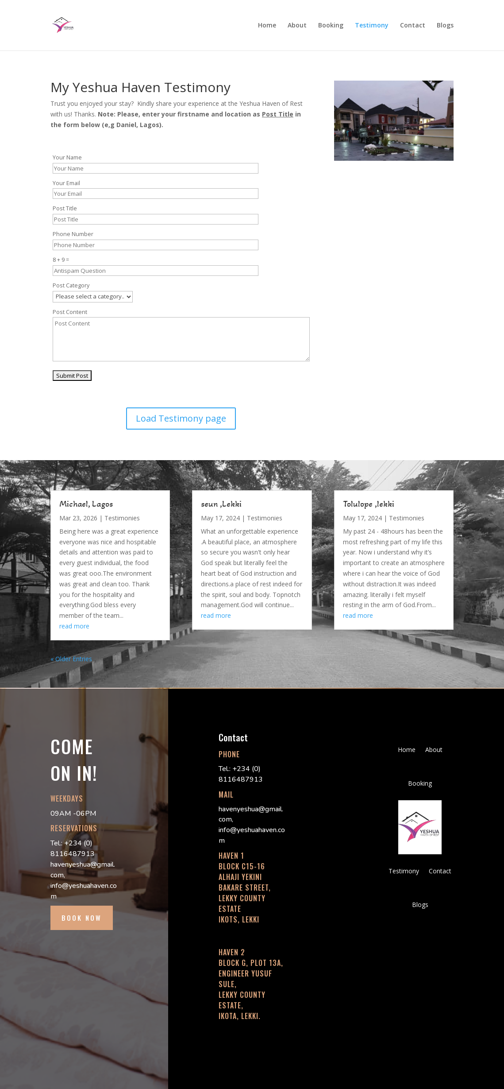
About (297, 25)
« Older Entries (71, 659)
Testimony (372, 25)
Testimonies (122, 518)
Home (267, 25)
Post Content (70, 312)
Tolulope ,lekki (368, 504)
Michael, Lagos (86, 504)
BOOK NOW (82, 917)
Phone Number (73, 234)
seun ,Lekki (221, 504)
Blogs (445, 25)
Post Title (65, 208)
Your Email (66, 183)
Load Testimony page (181, 418)
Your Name (67, 157)
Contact (412, 25)
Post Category (71, 285)
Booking (330, 25)
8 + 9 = (61, 260)
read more (74, 626)
